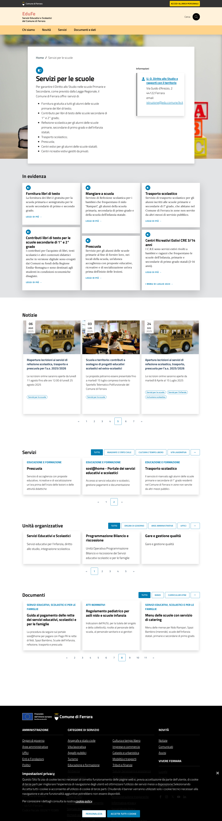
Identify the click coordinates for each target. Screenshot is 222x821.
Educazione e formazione (84, 765)
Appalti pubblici (77, 752)
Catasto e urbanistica (126, 752)
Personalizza (94, 814)
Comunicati (166, 746)
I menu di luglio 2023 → (159, 283)
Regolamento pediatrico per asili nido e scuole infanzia (107, 613)
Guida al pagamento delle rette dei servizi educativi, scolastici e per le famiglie (51, 619)
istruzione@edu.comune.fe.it (164, 102)
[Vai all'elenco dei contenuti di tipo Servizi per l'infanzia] (177, 392)
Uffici (25, 752)
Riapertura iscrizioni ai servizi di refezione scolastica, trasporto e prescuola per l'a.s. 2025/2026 (47, 364)
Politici (26, 765)
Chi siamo (28, 29)
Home (40, 57)
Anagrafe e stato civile (81, 740)
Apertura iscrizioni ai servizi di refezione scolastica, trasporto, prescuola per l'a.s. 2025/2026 (165, 364)
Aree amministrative (35, 746)
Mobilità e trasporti (124, 759)
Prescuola (93, 246)
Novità (46, 29)
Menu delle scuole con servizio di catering (168, 617)
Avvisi (162, 752)
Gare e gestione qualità (163, 535)
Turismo (73, 759)
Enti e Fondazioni (33, 759)
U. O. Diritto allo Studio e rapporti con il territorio (162, 80)
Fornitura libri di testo (43, 193)
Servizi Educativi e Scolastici (49, 535)
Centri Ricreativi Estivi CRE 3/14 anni (170, 242)
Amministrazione (35, 730)
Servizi (62, 29)
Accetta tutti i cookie (123, 814)
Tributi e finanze (122, 765)
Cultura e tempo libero (126, 740)
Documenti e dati (85, 29)
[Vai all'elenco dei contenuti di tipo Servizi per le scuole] (37, 397)
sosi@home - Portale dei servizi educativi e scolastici (110, 470)
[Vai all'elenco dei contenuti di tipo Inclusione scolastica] (156, 397)
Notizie (163, 740)
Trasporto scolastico (161, 193)
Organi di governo (33, 740)
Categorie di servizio (83, 730)
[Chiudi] (217, 772)
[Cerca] (196, 16)
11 (145, 657)
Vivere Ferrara (170, 761)
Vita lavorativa (77, 746)
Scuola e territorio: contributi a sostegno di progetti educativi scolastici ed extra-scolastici (105, 364)
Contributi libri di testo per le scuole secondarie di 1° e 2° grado (48, 242)
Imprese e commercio (126, 746)
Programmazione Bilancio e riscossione (107, 538)
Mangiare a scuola (100, 193)
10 (137, 657)
